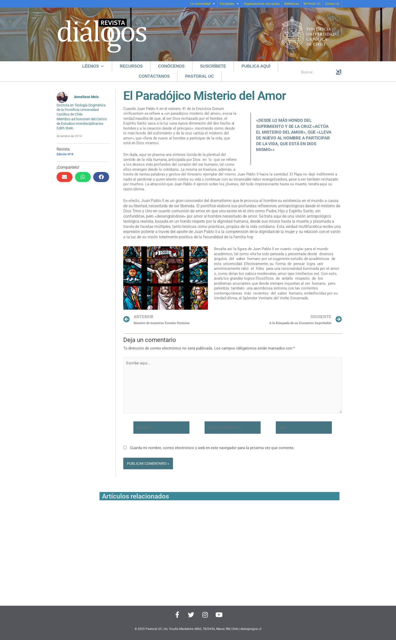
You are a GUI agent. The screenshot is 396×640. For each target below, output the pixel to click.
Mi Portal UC (312, 4)
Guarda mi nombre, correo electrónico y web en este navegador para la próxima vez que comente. (212, 448)
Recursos (131, 66)
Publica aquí (255, 66)
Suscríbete (213, 66)
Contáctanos (154, 76)
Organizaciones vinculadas (261, 4)
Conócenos (171, 66)
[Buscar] (338, 72)
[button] (64, 177)
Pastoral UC (199, 76)
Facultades (229, 4)
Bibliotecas (291, 4)
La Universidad (202, 4)
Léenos (93, 66)
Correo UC (332, 4)
